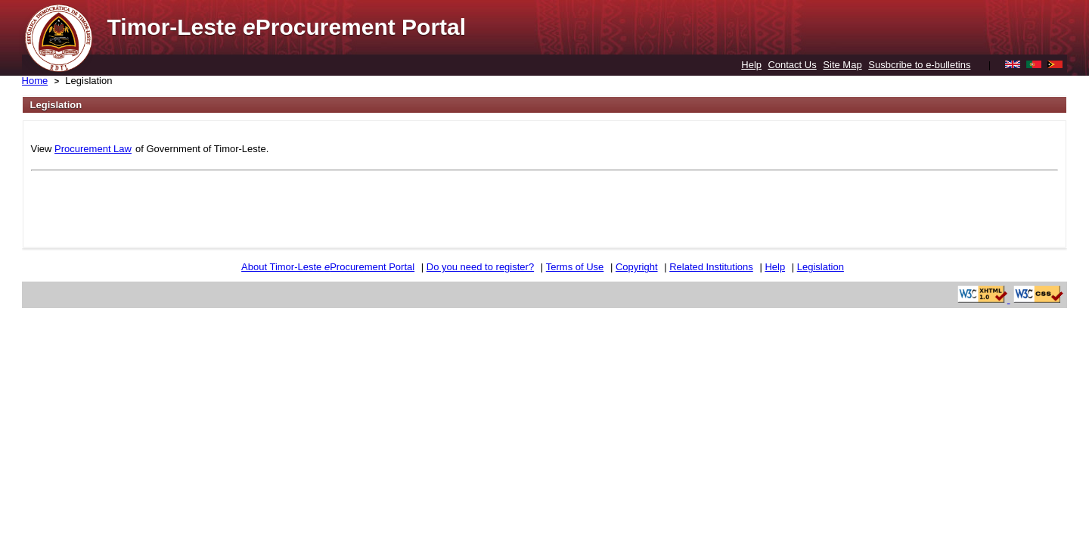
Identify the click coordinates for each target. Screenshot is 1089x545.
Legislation (88, 80)
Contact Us (792, 64)
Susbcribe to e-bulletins (919, 64)
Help (751, 64)
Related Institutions (711, 266)
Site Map (842, 64)
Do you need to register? (480, 266)
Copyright (637, 266)
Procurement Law (93, 148)
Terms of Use (575, 266)
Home (35, 80)
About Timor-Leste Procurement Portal (327, 266)
